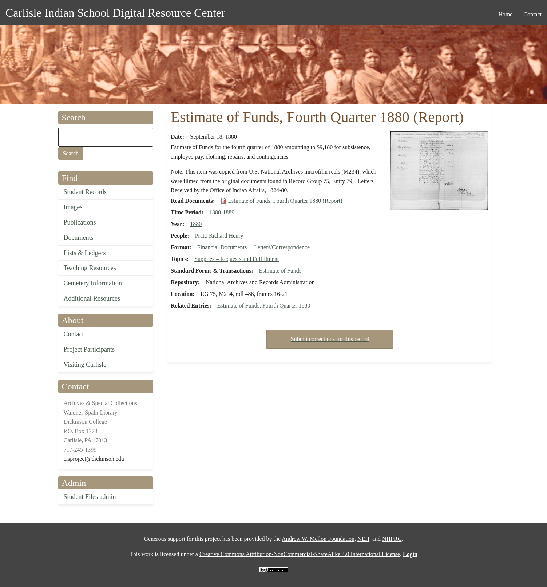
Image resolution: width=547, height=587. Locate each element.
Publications (80, 222)
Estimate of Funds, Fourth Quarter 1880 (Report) (285, 201)
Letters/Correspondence (282, 247)
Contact (74, 334)
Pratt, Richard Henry (219, 236)
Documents (79, 237)
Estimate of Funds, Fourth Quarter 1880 (263, 305)
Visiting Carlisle (85, 364)
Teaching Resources (90, 267)
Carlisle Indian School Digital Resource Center (115, 12)
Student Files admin (90, 496)
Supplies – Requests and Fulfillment (236, 259)
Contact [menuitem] (532, 14)
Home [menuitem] (505, 14)
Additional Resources (92, 298)
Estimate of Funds (280, 270)
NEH (363, 539)
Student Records (85, 191)
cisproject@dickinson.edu (94, 459)
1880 (196, 224)
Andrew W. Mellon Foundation (318, 539)
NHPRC (391, 539)
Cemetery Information (93, 283)
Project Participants (89, 349)
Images (73, 207)
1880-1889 (221, 212)
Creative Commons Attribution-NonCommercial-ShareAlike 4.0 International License (299, 554)
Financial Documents (222, 247)
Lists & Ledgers (85, 253)
